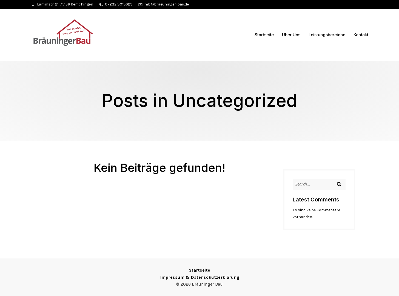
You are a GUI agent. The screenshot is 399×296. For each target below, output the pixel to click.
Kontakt (361, 34)
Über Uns (291, 34)
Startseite (264, 34)
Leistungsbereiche (327, 34)
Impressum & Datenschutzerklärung (199, 277)
